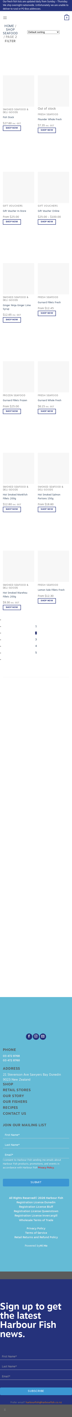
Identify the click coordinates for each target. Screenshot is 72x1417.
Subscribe (36, 1391)
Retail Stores (17, 1090)
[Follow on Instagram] (36, 1036)
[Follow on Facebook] (29, 1036)
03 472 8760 (11, 1060)
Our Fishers (15, 1102)
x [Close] (5, 1410)
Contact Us (14, 1114)
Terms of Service (36, 1233)
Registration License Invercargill (36, 1215)
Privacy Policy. (46, 1168)
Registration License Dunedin (36, 1202)
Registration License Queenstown (36, 1211)
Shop (8, 1084)
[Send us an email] (43, 1036)
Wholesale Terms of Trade (36, 1220)
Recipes (10, 1108)
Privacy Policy (36, 1228)
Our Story (13, 1096)
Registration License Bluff (36, 1207)
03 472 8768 (11, 1056)
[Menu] (5, 17)
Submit (36, 1182)
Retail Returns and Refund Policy (36, 1237)
